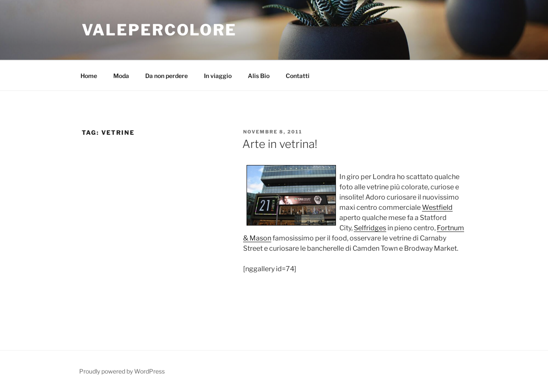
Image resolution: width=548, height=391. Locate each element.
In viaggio (218, 75)
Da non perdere (166, 75)
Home (88, 75)
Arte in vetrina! (279, 144)
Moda (121, 75)
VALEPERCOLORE (159, 29)
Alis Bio (259, 75)
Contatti (298, 75)
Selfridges (370, 228)
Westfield (437, 207)
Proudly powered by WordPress (122, 371)
